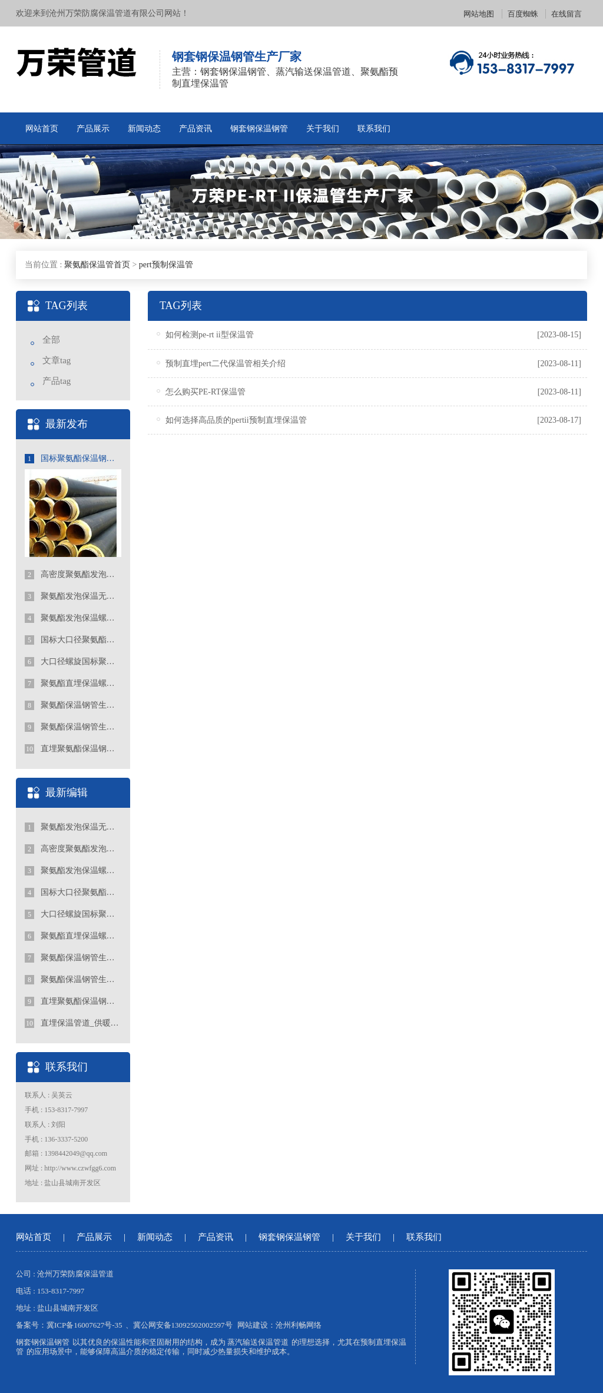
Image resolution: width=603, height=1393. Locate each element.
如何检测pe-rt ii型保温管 (209, 334)
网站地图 (478, 13)
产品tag (56, 381)
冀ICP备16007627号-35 (84, 1325)
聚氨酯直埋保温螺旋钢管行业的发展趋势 (73, 683)
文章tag (56, 360)
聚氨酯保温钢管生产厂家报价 (73, 727)
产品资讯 (195, 128)
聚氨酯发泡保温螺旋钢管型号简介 (73, 618)
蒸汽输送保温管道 (258, 1342)
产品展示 (93, 128)
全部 (51, 339)
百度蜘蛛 (523, 13)
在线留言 (566, 13)
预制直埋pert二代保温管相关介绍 (225, 363)
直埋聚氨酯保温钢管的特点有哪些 (73, 749)
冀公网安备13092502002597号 (183, 1325)
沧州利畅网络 (299, 1325)
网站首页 (41, 128)
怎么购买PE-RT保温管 (205, 391)
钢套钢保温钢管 (259, 128)
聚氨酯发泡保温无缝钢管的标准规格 (73, 596)
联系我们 (373, 128)
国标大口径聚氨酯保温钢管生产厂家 (73, 640)
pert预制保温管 (166, 264)
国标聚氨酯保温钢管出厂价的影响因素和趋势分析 (73, 458)
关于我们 (322, 128)
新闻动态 (144, 128)
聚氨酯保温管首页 (97, 264)
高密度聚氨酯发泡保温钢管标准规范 (73, 574)
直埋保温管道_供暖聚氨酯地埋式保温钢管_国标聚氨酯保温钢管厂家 (73, 1023)
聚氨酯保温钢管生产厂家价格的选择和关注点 (73, 705)
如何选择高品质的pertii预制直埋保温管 (236, 420)
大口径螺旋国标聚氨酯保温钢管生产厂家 (73, 661)
